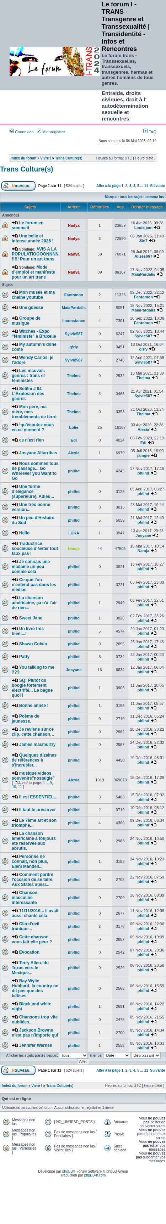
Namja (143, 551)
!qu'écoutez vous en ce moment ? (33, 427)
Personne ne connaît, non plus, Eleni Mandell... (30, 861)
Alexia (143, 429)
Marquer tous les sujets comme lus (134, 197)
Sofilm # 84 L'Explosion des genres (28, 393)
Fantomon (73, 295)
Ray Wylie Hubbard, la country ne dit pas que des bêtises (35, 988)
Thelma (74, 376)
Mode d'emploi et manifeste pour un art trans (33, 272)
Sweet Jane (30, 618)
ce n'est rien (31, 440)
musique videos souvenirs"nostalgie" (33, 776)
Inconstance (73, 321)
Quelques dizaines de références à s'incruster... (34, 760)
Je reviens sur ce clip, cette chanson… (33, 732)
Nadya (74, 225)
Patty (24, 656)
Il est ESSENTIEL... (38, 797)
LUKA (73, 533)
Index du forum (23, 158)
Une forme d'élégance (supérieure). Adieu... (33, 491)
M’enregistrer (51, 132)
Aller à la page (108, 186)
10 (14, 787)
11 (146, 186)
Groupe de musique (26, 321)
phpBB (67, 1171)
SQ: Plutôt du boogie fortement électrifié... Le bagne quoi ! (32, 688)
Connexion (22, 132)
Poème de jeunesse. (25, 719)
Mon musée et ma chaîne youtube (33, 295)
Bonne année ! (34, 705)
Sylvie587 (73, 334)
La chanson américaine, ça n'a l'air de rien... (34, 602)
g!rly (73, 347)
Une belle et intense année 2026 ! (32, 238)
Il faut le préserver (37, 809)
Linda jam (143, 227)
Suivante (157, 186)
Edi (74, 440)
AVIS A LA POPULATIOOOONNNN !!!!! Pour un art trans (35, 254)
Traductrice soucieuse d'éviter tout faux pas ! (35, 548)
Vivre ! (45, 158)
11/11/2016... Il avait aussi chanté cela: (35, 913)
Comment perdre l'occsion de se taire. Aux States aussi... (33, 879)
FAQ (149, 132)
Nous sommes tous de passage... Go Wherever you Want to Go (35, 471)
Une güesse (31, 307)
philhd (74, 471)
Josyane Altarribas (38, 452)
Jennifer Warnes (35, 1045)
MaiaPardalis (143, 274)
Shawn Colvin (33, 643)
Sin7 (143, 240)
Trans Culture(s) (68, 158)
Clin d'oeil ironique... (25, 926)
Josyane (143, 535)
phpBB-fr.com (95, 1175)
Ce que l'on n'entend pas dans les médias (34, 584)
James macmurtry (37, 744)
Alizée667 (143, 256)
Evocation (29, 952)
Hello (24, 532)
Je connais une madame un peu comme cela (31, 566)
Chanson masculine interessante (24, 897)
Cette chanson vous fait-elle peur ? (32, 939)
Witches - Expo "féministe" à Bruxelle (34, 334)
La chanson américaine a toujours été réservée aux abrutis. (34, 841)
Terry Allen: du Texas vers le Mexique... (30, 967)
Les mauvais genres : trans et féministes (28, 375)
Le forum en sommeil (27, 225)
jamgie (143, 455)
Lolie (74, 427)
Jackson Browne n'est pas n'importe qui (35, 1033)
